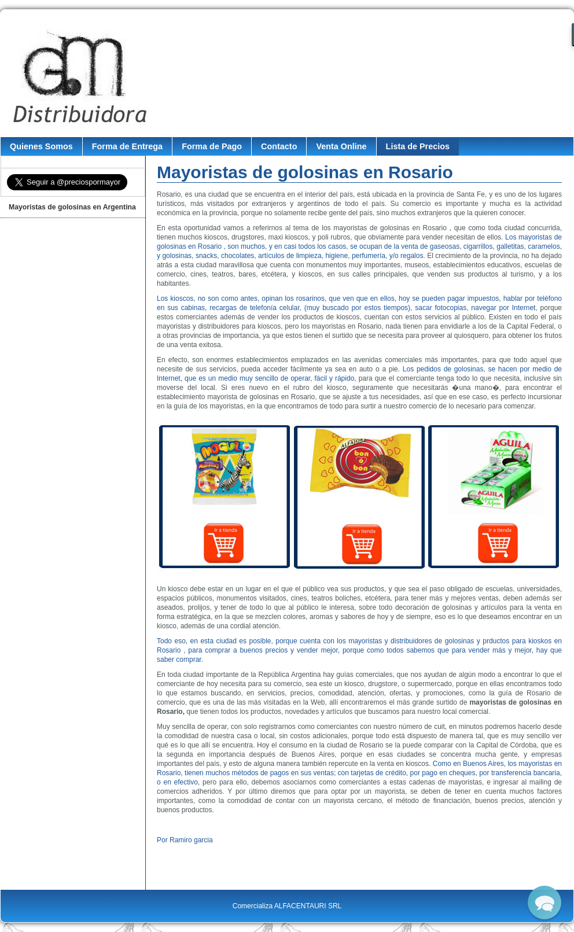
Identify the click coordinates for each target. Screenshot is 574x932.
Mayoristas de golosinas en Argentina (72, 207)
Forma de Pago (212, 146)
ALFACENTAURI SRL (307, 906)
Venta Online (341, 146)
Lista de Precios (418, 146)
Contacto (279, 146)
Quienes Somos (41, 146)
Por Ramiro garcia (185, 840)
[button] (544, 902)
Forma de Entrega (127, 146)
